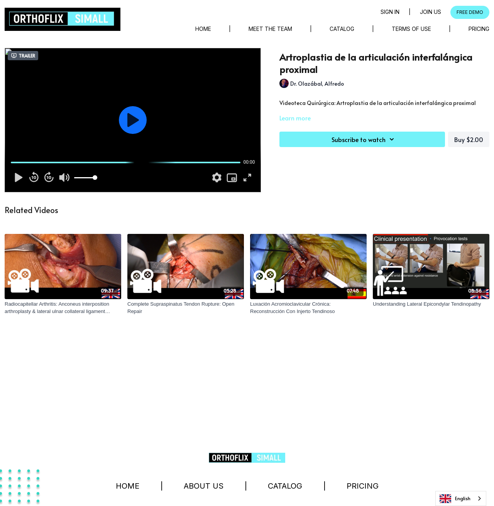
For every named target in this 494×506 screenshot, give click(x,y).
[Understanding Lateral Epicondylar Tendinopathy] (431, 304)
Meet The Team (270, 28)
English (455, 498)
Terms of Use (411, 28)
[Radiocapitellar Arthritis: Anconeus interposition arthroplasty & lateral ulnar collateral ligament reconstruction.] (63, 307)
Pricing (479, 28)
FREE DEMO (470, 12)
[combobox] (460, 498)
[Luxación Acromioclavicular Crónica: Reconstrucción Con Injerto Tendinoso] (308, 307)
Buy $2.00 (468, 139)
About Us (203, 486)
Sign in (390, 11)
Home (203, 28)
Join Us (430, 11)
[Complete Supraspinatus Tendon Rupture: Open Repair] (185, 307)
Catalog (342, 28)
